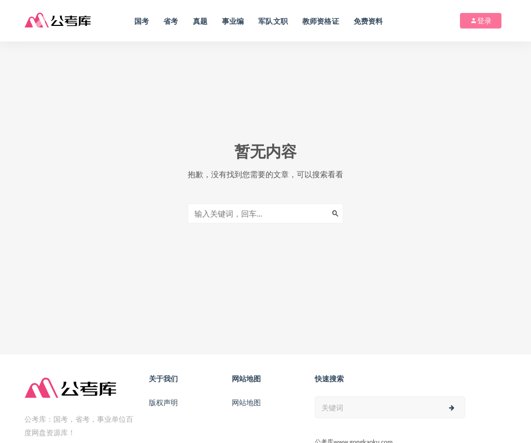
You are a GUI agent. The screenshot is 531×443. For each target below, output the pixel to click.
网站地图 (246, 402)
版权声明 (163, 402)
